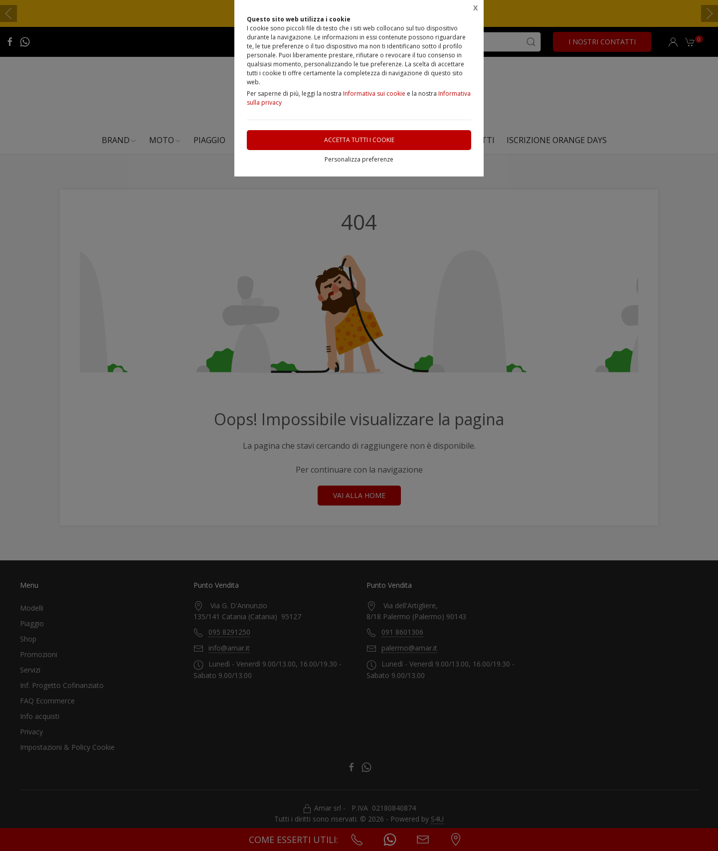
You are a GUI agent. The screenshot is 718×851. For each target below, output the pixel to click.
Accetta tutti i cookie (359, 140)
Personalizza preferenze (359, 159)
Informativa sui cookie (374, 93)
